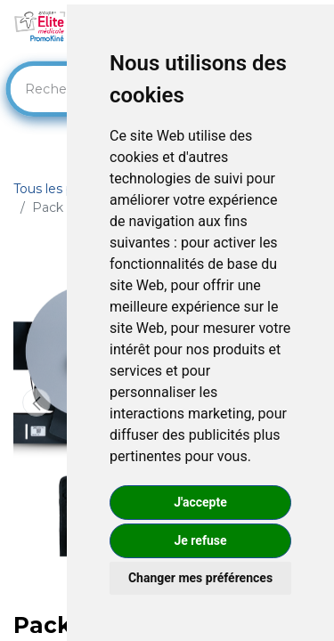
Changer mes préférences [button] (200, 578)
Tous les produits (65, 189)
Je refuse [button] (200, 540)
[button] (36, 402)
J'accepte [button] (200, 502)
